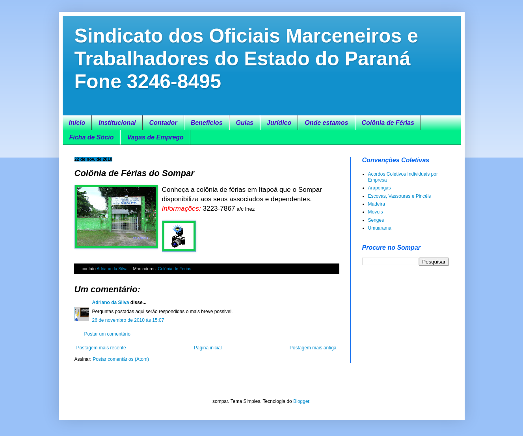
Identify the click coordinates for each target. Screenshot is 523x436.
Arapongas (379, 188)
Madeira (376, 204)
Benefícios (207, 122)
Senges (376, 220)
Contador (163, 122)
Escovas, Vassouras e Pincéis (399, 196)
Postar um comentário (107, 334)
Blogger (301, 401)
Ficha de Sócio (91, 137)
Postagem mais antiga (313, 348)
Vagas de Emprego (155, 137)
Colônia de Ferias (175, 268)
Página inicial (208, 348)
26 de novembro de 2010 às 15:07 (128, 320)
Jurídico (279, 122)
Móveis (375, 212)
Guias (244, 122)
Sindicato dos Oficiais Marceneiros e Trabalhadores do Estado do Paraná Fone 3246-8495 (246, 59)
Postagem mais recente (101, 348)
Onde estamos (326, 122)
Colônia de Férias (388, 122)
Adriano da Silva (113, 268)
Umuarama (379, 228)
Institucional (117, 122)
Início (77, 122)
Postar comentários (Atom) (121, 359)
